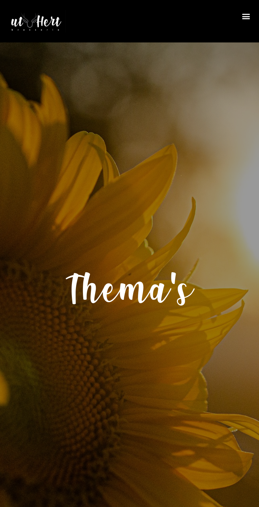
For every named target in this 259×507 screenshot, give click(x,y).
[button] (245, 16)
